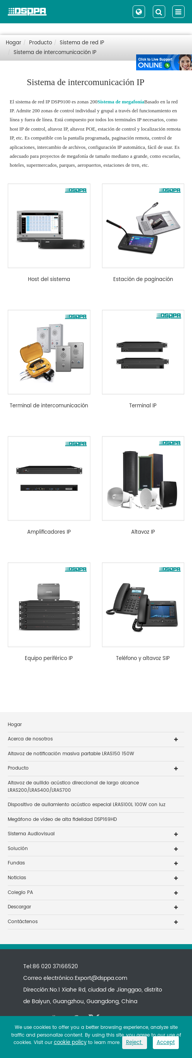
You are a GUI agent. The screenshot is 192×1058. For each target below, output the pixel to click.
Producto (40, 43)
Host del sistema (49, 280)
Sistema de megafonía (120, 102)
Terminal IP (143, 406)
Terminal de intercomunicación (49, 406)
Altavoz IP (143, 532)
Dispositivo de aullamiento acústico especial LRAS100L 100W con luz (86, 804)
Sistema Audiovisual (31, 834)
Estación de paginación (143, 280)
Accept (166, 1043)
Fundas (16, 863)
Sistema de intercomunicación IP (55, 53)
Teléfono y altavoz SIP (143, 659)
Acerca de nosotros (30, 739)
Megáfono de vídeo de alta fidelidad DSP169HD (62, 819)
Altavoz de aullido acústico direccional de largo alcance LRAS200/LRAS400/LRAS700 (73, 786)
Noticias (17, 878)
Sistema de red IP (82, 43)
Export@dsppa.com (101, 978)
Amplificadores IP (49, 532)
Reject (134, 1043)
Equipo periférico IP (49, 659)
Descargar (19, 907)
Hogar (13, 43)
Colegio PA (20, 892)
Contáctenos (23, 921)
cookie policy (70, 1043)
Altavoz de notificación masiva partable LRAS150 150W (71, 754)
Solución (18, 848)
